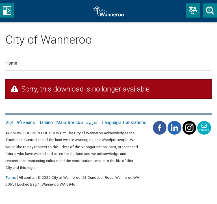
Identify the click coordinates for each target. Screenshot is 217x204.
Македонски (69, 122)
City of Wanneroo (115, 11)
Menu (7, 10)
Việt (9, 122)
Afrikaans (25, 122)
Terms (10, 177)
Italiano (45, 122)
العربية (92, 122)
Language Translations (124, 122)
